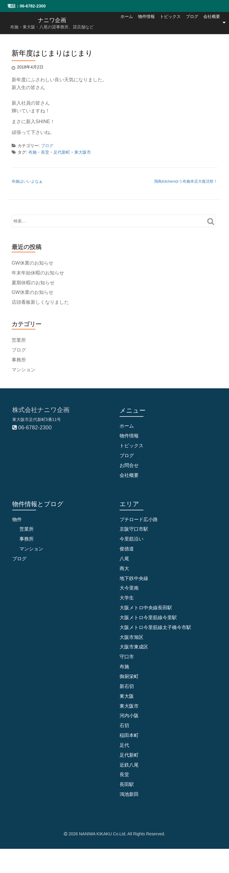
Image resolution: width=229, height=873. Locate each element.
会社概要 (211, 44)
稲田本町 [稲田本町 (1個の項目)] (129, 735)
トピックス (158, 44)
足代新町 (61, 152)
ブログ (186, 44)
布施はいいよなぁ (27, 181)
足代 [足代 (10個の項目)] (124, 745)
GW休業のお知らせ (32, 262)
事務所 (19, 359)
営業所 (19, 340)
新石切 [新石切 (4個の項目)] (127, 686)
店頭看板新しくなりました (40, 302)
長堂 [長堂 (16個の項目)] (124, 774)
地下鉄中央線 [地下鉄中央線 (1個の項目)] (134, 578)
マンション (23, 369)
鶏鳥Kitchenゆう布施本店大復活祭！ (185, 181)
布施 (32, 152)
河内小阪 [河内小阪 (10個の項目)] (129, 715)
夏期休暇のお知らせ (33, 282)
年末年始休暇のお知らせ (38, 272)
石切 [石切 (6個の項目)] (124, 725)
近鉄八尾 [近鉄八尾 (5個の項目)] (129, 764)
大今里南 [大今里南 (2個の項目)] (129, 587)
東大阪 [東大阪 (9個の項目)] (127, 696)
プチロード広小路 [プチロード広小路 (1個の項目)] (139, 519)
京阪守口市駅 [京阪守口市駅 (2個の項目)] (134, 529)
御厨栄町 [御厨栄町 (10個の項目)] (129, 676)
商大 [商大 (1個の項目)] (124, 568)
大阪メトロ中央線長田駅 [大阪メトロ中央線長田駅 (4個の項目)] (146, 607)
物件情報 (129, 44)
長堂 (45, 152)
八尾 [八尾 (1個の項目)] (124, 558)
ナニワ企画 (52, 20)
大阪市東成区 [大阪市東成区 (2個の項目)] (134, 647)
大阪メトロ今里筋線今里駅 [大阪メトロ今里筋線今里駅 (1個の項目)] (148, 617)
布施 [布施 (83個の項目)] (124, 666)
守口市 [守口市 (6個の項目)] (127, 656)
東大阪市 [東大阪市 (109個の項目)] (129, 706)
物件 (17, 519)
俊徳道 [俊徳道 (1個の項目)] (127, 548)
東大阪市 (82, 152)
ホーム (104, 44)
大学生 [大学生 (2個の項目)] (127, 597)
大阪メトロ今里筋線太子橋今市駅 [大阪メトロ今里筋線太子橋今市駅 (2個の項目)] (155, 627)
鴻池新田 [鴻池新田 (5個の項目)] (129, 794)
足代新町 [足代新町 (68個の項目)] (129, 755)
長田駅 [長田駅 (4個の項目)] (127, 784)
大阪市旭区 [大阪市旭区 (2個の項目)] (131, 637)
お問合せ (129, 465)
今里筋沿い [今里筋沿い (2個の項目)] (131, 538)
